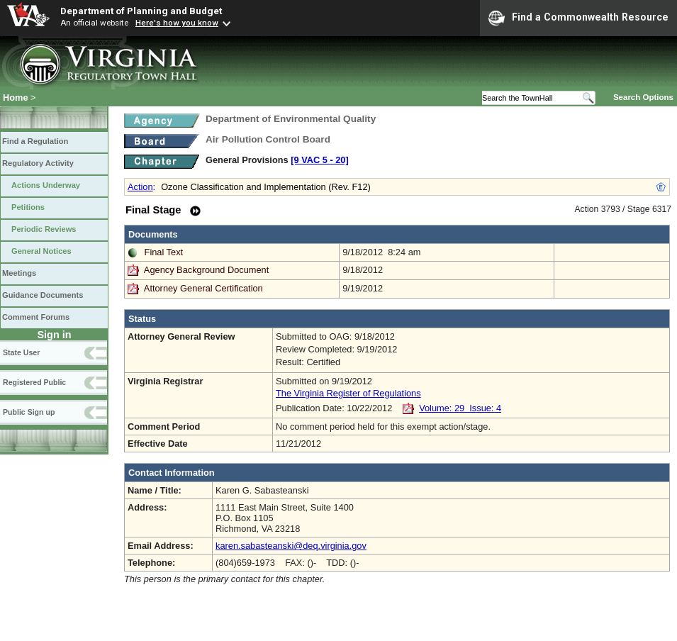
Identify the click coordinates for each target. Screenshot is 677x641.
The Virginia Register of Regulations (348, 393)
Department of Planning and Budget (141, 10)
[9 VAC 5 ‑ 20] (320, 160)
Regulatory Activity (38, 163)
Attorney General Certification (203, 288)
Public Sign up (29, 412)
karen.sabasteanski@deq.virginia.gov (291, 545)
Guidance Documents (42, 295)
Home (15, 97)
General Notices (41, 251)
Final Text (164, 252)
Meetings (19, 273)
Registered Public (34, 382)
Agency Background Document (206, 269)
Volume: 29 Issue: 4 (460, 408)
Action (140, 187)
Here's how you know (176, 23)
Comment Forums (35, 317)
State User (21, 352)
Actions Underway (45, 185)
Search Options (643, 97)
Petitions (28, 207)
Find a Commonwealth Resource (578, 18)
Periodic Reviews (44, 229)
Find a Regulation (35, 141)
